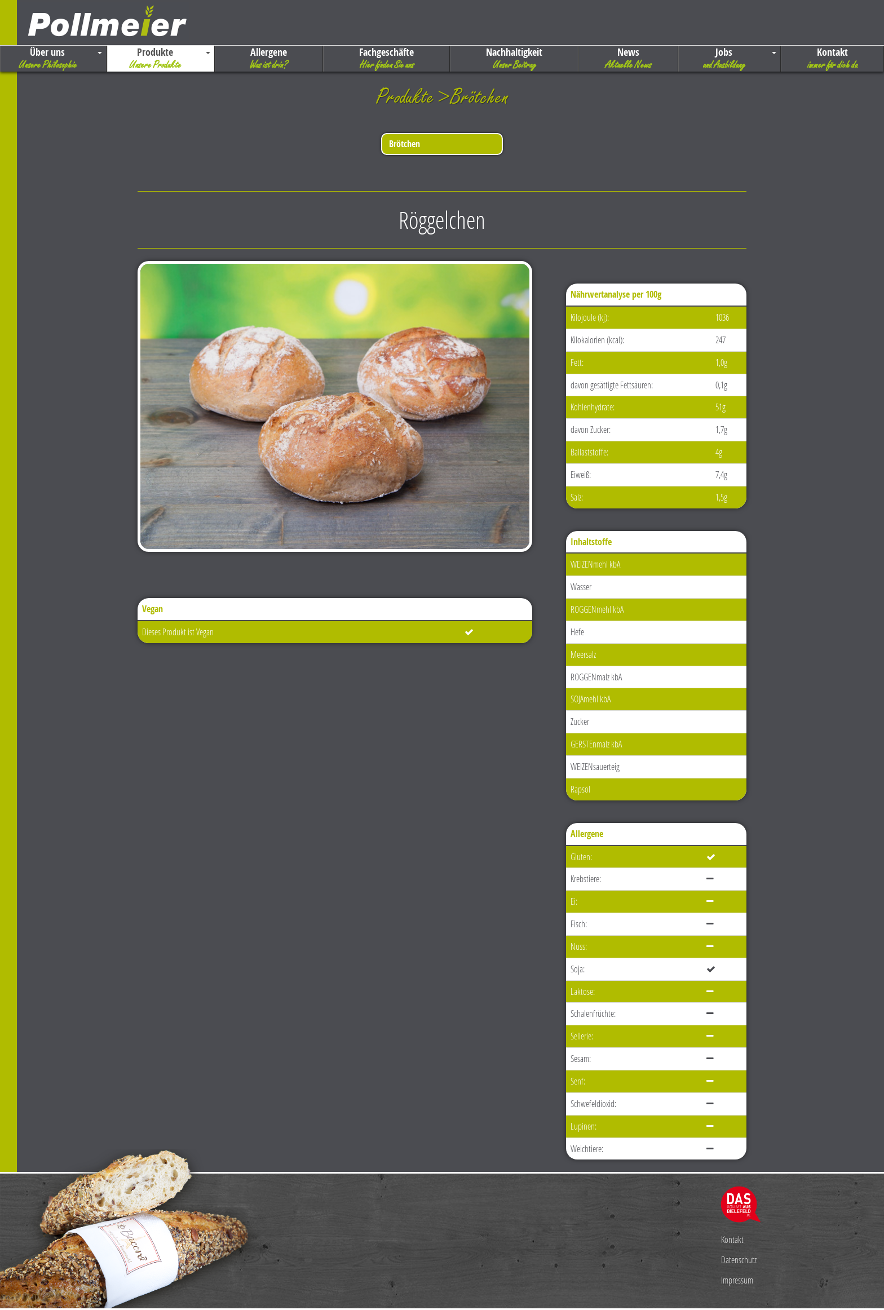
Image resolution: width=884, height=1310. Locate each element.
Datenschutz (739, 1259)
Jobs (729, 59)
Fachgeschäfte (386, 59)
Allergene (269, 59)
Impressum (737, 1280)
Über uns (53, 59)
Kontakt (832, 59)
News (628, 59)
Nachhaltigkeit (514, 59)
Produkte (161, 59)
